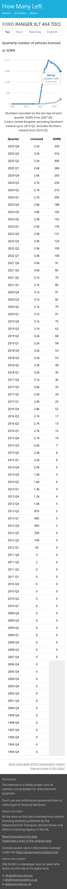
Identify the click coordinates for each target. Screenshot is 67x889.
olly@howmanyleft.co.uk (20, 880)
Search (6, 13)
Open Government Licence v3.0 (37, 852)
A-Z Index (20, 13)
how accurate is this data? (47, 768)
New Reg (35, 32)
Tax (7, 32)
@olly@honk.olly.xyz (19, 875)
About (33, 13)
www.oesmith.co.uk (18, 884)
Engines (52, 32)
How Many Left (22, 6)
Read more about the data (19, 836)
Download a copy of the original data (26, 841)
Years (19, 32)
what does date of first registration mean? (37, 764)
